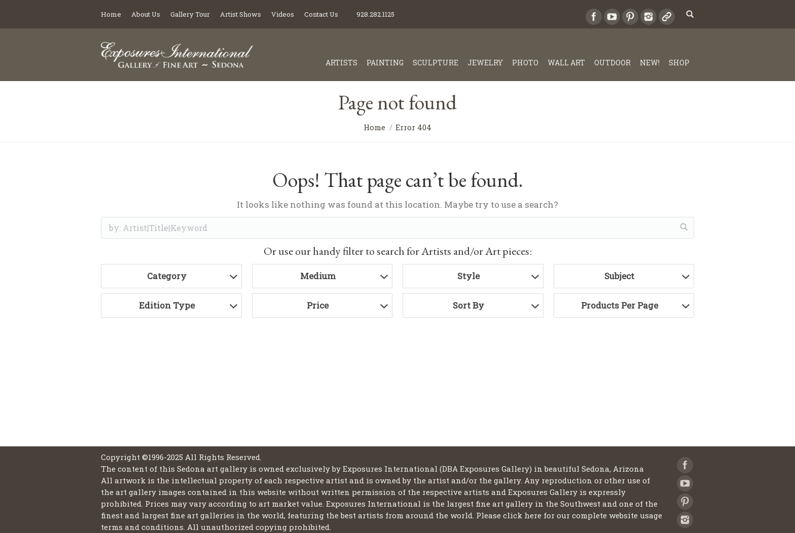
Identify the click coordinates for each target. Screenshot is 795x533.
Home (374, 127)
